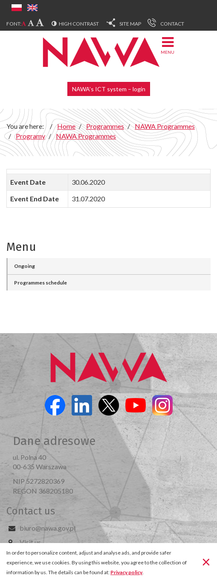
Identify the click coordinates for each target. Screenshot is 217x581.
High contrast (79, 23)
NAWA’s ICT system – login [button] (108, 89)
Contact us (30, 511)
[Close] (206, 561)
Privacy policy (126, 572)
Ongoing (24, 266)
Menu (167, 45)
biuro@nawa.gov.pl (47, 528)
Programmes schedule (40, 282)
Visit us (30, 542)
